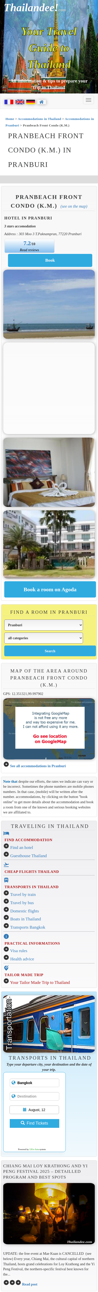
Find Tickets (34, 1123)
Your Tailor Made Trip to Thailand (40, 982)
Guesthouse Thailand (28, 855)
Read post (29, 1284)
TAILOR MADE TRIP (23, 975)
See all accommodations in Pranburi (38, 766)
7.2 (27, 243)
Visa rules (19, 950)
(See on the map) (73, 206)
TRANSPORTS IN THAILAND (31, 887)
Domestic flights (24, 911)
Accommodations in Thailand (39, 119)
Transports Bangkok (27, 927)
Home (10, 119)
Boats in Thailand (25, 919)
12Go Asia (34, 1149)
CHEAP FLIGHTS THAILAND (31, 872)
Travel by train (23, 894)
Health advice (22, 959)
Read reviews (29, 250)
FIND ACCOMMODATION (28, 840)
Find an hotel (21, 847)
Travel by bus (22, 902)
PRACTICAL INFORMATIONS (32, 943)
